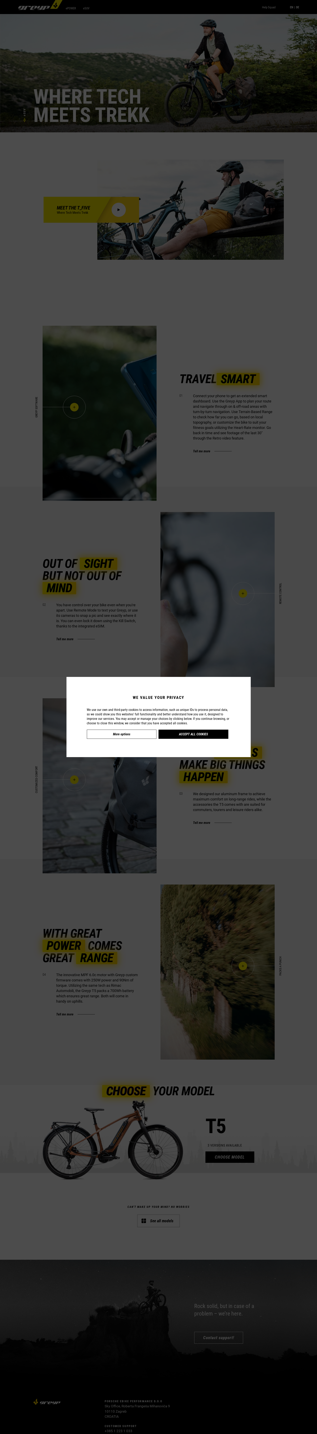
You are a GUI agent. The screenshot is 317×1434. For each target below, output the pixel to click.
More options (121, 734)
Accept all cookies (193, 734)
